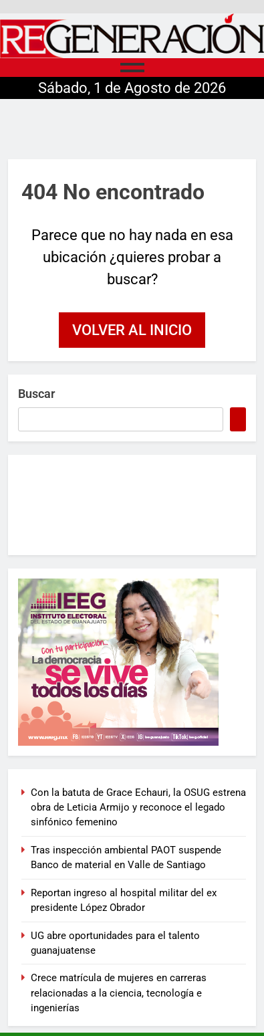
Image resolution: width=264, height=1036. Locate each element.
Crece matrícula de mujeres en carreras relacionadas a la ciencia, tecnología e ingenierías (119, 993)
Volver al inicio (132, 330)
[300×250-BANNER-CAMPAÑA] (132, 662)
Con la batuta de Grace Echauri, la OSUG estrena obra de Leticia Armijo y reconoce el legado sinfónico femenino (138, 808)
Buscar (36, 394)
